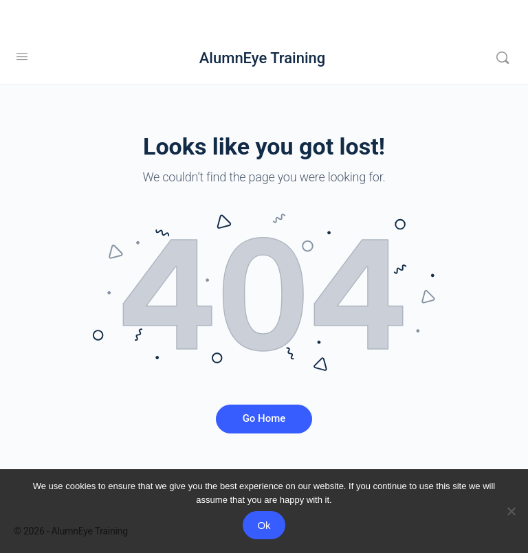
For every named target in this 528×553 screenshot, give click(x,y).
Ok (263, 525)
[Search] (502, 58)
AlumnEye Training (262, 58)
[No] (511, 511)
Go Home (264, 418)
